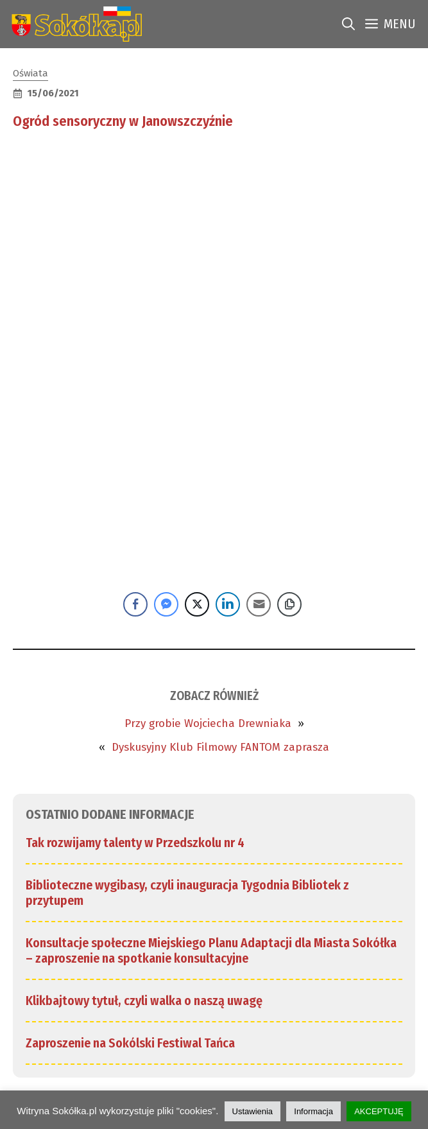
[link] (74, 24)
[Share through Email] (258, 604)
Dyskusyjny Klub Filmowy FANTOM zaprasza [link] (220, 747)
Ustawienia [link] (252, 1111)
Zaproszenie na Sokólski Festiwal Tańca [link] (130, 1043)
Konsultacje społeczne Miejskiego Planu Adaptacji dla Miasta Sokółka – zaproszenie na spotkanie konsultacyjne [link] (211, 950)
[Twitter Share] (197, 604)
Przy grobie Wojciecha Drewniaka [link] (207, 723)
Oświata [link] (30, 73)
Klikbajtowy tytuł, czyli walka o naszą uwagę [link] (144, 1000)
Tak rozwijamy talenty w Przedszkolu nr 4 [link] (135, 842)
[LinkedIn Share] (228, 604)
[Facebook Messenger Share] (166, 604)
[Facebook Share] (135, 604)
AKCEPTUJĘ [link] (379, 1111)
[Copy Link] (289, 604)
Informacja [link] (313, 1111)
